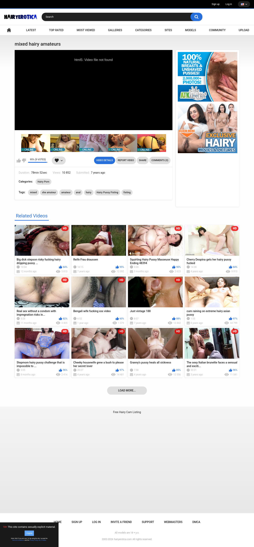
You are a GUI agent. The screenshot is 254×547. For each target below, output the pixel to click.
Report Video (126, 160)
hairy (88, 192)
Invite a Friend (121, 522)
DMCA (196, 522)
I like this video (19, 160)
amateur (66, 192)
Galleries (115, 30)
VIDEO (9, 30)
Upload (244, 30)
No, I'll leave (42, 540)
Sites (168, 30)
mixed (33, 192)
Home (58, 522)
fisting (127, 192)
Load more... (127, 390)
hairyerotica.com (123, 539)
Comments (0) (159, 160)
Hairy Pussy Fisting (107, 192)
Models (190, 30)
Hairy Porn (43, 181)
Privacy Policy (34, 540)
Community (217, 30)
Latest (31, 30)
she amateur (49, 192)
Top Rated (56, 30)
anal (78, 192)
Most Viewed (86, 30)
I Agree (29, 533)
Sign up (216, 4)
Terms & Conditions (18, 540)
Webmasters (173, 522)
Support (148, 522)
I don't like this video (24, 160)
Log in (228, 4)
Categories (143, 30)
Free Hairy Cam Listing (127, 412)
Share (142, 160)
